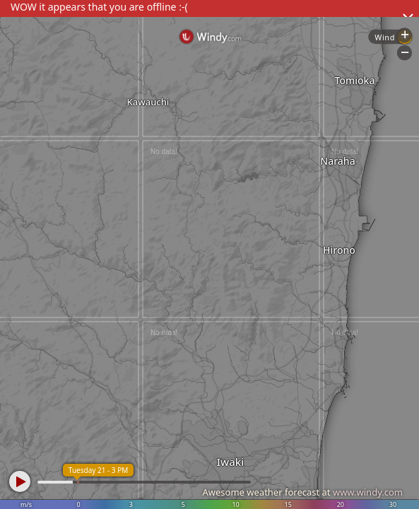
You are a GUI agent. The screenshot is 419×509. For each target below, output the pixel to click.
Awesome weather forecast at (302, 492)
